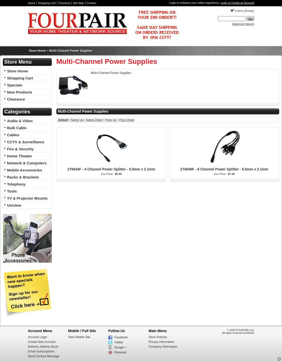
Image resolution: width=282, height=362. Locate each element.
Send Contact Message (43, 356)
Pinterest (120, 352)
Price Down (126, 120)
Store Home (37, 51)
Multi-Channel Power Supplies (70, 51)
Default (63, 120)
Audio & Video (20, 121)
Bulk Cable (17, 128)
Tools (12, 191)
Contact (91, 3)
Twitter (118, 342)
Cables (13, 135)
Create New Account (41, 342)
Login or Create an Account (237, 2)
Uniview (14, 205)
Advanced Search (243, 23)
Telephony (16, 184)
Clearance (16, 99)
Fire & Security (20, 149)
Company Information (163, 346)
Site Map (78, 3)
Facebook (121, 337)
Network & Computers (27, 163)
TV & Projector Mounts (27, 198)
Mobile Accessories (24, 170)
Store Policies (158, 337)
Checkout (64, 3)
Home (31, 3)
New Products (19, 92)
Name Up (77, 120)
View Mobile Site (79, 337)
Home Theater (19, 156)
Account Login (37, 337)
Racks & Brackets (23, 177)
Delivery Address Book (43, 346)
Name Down (94, 120)
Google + (120, 347)
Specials (14, 85)
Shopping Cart (47, 3)
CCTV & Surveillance (25, 142)
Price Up (111, 120)
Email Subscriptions (41, 351)
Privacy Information (161, 342)
